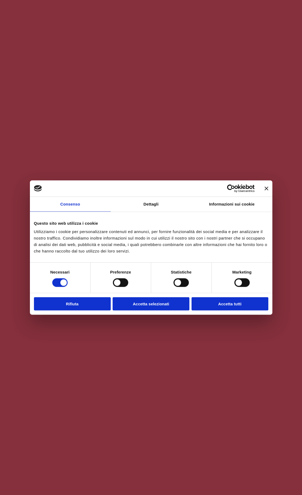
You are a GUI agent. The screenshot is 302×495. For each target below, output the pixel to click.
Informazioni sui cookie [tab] (232, 204)
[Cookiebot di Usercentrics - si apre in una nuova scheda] (231, 188)
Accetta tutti (230, 304)
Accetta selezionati (151, 304)
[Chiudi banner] (266, 188)
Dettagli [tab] (151, 204)
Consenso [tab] (70, 204)
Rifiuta (72, 304)
